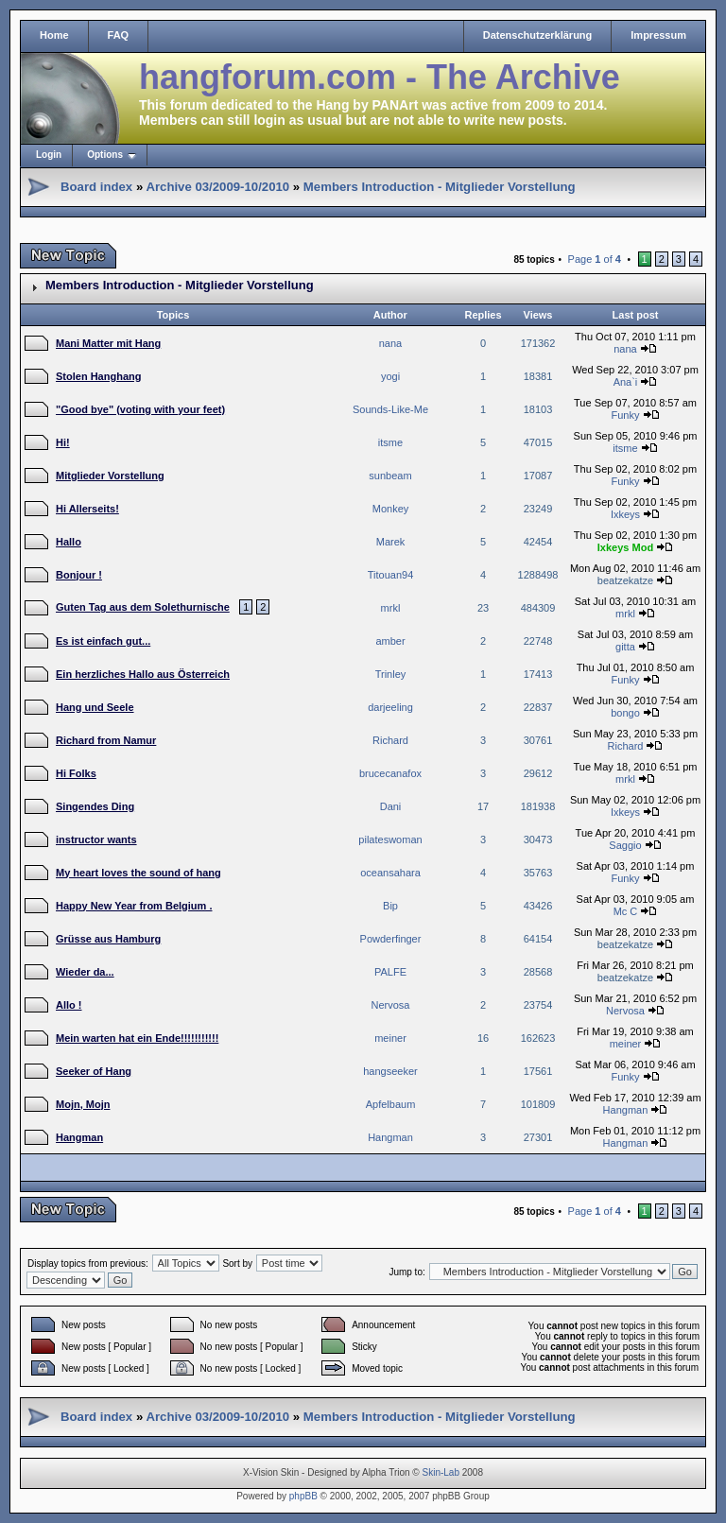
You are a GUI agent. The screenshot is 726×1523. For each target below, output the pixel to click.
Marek (391, 541)
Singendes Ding (95, 806)
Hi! (63, 442)
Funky (625, 415)
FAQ (119, 35)
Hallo (68, 541)
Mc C (626, 911)
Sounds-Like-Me (390, 409)
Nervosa (391, 1005)
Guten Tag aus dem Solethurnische (143, 607)
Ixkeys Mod (625, 547)
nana (390, 343)
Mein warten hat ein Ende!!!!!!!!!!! (137, 1038)
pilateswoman (390, 839)
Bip (390, 905)
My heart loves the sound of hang (138, 872)
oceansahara (390, 872)
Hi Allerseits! (87, 508)
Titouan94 (391, 574)
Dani (391, 806)
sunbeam (390, 475)
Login (48, 154)
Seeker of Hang (93, 1071)
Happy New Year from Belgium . (134, 905)
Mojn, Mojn (83, 1104)
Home (54, 35)
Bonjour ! (79, 574)
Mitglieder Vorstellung (110, 475)
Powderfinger (391, 938)
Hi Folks (76, 773)
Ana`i (626, 382)
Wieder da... (85, 972)
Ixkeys (625, 514)
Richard (390, 740)
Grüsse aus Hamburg (108, 938)
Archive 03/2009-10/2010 (217, 187)
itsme (390, 442)
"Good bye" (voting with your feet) (140, 409)
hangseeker (390, 1071)
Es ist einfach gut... (103, 641)
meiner (390, 1038)
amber (390, 641)
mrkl (391, 608)
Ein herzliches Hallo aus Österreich (143, 674)
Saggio (625, 845)
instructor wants (96, 839)
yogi (390, 376)
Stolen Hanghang (98, 376)
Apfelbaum (391, 1104)
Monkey (390, 508)
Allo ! (69, 1005)
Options (105, 154)
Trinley (390, 674)
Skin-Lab (441, 1472)
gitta (625, 646)
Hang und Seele (95, 707)
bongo (625, 712)
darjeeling (390, 707)
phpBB (303, 1496)
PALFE (390, 972)
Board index (96, 187)
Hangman (625, 1110)
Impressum (658, 35)
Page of (594, 259)
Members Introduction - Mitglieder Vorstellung (439, 187)
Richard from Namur (106, 740)
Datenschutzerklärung (538, 35)
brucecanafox (390, 773)
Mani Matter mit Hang (108, 343)
